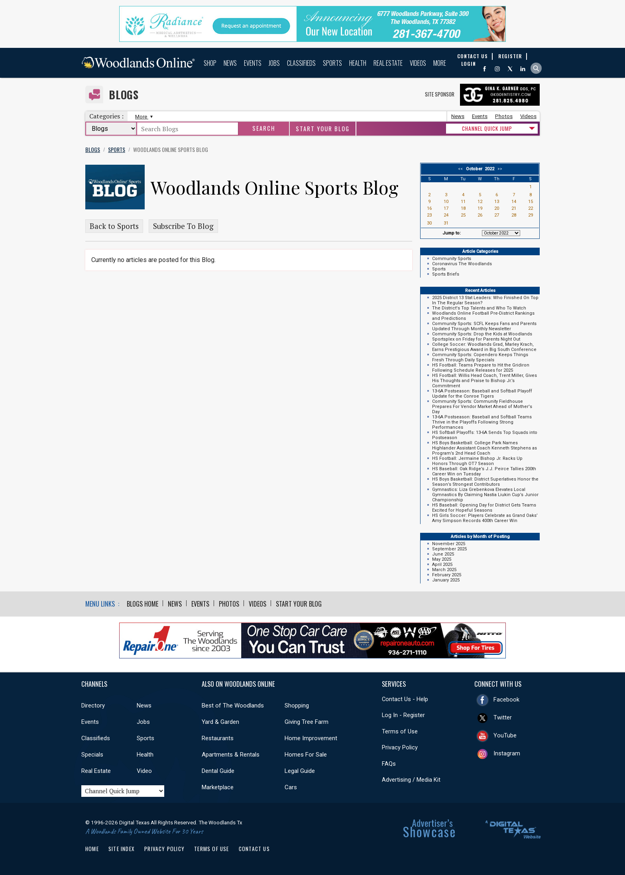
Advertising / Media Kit (411, 779)
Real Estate (388, 63)
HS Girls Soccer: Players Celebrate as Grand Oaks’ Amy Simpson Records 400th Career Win (485, 518)
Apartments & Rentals (230, 754)
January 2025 (446, 580)
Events (252, 63)
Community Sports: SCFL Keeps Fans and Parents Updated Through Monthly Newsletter (484, 326)
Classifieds (301, 63)
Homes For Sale (306, 754)
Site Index (121, 849)
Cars (291, 787)
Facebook (506, 699)
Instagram (506, 753)
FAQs (389, 763)
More (439, 63)
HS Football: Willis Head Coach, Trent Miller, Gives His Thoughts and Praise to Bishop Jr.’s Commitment (484, 380)
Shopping (297, 705)
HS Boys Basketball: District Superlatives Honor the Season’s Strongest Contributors (485, 482)
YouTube (505, 735)
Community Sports (451, 258)
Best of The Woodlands (233, 705)
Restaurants (218, 738)
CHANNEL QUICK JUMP (487, 128)
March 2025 (444, 569)
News (230, 63)
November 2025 (448, 543)
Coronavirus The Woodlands (462, 263)
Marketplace (218, 787)
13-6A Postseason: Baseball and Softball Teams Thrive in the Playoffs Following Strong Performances (482, 422)
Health (357, 63)
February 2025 (446, 574)
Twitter (502, 717)
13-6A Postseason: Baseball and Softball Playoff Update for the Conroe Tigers (482, 393)
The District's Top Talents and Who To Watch (479, 308)
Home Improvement (311, 738)
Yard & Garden (220, 721)
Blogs (124, 95)
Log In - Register (403, 715)
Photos (504, 116)
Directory (93, 705)
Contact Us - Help (405, 699)
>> (498, 169)
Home (92, 849)
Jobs (274, 63)
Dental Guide (218, 770)
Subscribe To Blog (183, 226)
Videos (418, 63)
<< (461, 169)
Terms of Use (400, 731)
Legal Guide (300, 770)
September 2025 (449, 549)
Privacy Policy (400, 747)
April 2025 (442, 564)
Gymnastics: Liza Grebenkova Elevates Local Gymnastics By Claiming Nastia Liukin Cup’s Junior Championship (485, 495)
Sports (332, 63)
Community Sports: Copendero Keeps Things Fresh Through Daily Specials (480, 357)
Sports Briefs (445, 274)
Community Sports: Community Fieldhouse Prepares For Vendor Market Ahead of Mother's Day (482, 406)
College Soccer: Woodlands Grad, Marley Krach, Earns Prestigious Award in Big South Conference (484, 347)
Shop (210, 63)
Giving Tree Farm (306, 721)
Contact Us (254, 849)
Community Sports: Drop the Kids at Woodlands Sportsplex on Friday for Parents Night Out (482, 336)
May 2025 (441, 559)
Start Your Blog (323, 128)
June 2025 (443, 554)
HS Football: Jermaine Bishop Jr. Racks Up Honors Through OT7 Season (477, 461)
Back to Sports (114, 226)
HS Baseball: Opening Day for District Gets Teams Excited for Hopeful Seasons (484, 508)
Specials (92, 754)
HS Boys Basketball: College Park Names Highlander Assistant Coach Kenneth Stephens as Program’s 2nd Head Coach (484, 448)
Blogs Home (142, 604)
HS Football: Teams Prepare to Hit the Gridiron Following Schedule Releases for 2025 (480, 368)
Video (144, 770)
